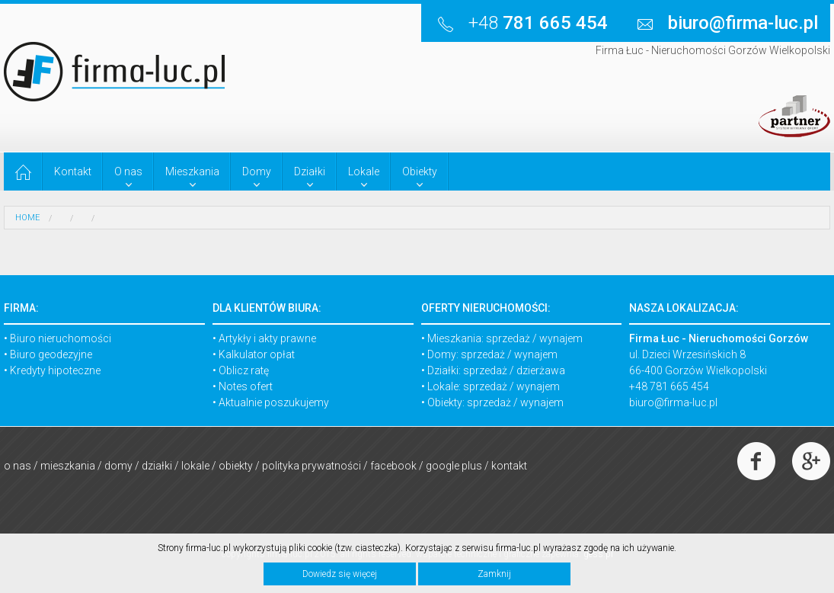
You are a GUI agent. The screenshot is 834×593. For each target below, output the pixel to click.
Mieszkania (67, 466)
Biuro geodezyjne (51, 354)
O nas (17, 466)
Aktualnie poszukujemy (274, 402)
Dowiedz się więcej (339, 574)
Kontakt (509, 466)
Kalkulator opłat (257, 354)
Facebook (393, 466)
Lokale (195, 466)
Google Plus (454, 466)
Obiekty (236, 466)
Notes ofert (246, 386)
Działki (157, 466)
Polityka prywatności (311, 466)
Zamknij (494, 574)
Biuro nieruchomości (60, 338)
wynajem (561, 338)
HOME (27, 218)
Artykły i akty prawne (267, 338)
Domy (118, 466)
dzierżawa (540, 370)
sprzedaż (508, 338)
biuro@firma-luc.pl (673, 402)
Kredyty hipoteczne (55, 370)
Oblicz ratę (244, 370)
